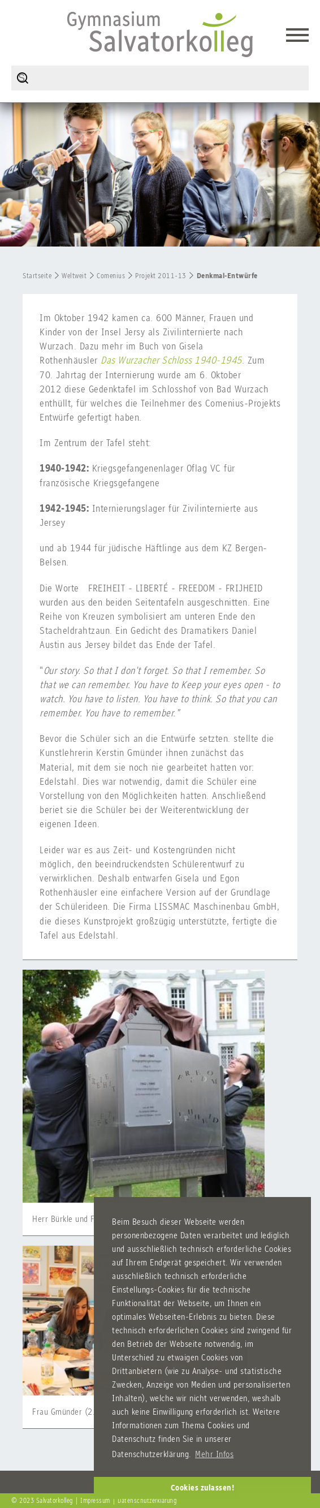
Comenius (111, 275)
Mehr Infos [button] (214, 1454)
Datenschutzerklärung (147, 1501)
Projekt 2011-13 (161, 275)
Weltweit (74, 275)
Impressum (95, 1501)
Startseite (37, 275)
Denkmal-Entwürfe (227, 275)
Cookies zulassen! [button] (203, 1488)
